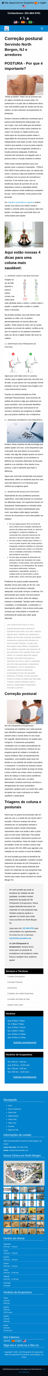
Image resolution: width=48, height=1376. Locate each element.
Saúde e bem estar (15, 1005)
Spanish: (9, 1341)
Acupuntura (12, 988)
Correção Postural (14, 982)
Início (10, 1105)
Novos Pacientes (14, 1109)
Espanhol (30, 3)
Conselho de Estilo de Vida (18, 999)
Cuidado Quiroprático (16, 976)
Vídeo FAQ (12, 1119)
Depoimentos (13, 1116)
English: (20, 1341)
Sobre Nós (12, 1112)
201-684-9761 (28, 928)
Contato (11, 1126)
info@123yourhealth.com (20, 938)
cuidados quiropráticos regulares (21, 202)
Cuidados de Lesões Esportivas (20, 993)
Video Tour (12, 1123)
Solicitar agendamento (24, 1042)
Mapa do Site (13, 1130)
